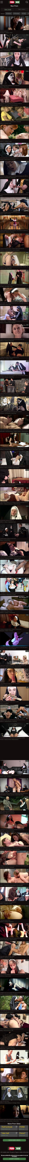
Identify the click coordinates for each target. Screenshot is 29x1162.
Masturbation (25, 431)
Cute (6, 976)
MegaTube (2, 1048)
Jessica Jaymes (10, 794)
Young (6, 322)
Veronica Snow (9, 431)
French (6, 1066)
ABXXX (2, 141)
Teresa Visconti (14, 105)
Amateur (6, 703)
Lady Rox (7, 105)
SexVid (1, 177)
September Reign (19, 794)
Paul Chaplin (16, 395)
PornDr (2, 159)
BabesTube (2, 1121)
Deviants (2, 32)
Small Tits (11, 377)
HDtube (2, 413)
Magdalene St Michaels (10, 885)
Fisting (6, 921)
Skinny (7, 813)
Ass (10, 304)
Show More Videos (14, 1140)
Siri (5, 268)
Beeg (1, 50)
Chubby (6, 903)
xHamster (2, 232)
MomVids (2, 304)
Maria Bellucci (8, 1102)
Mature (8, 232)
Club (24, 13)
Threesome (12, 612)
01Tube (2, 286)
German (7, 957)
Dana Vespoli (16, 467)
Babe (6, 1084)
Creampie (10, 68)
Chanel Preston (8, 449)
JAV (12, 1030)
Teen (5, 776)
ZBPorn (2, 105)
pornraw (14, 2)
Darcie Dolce (9, 1121)
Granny (12, 232)
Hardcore (14, 721)
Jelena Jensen (17, 431)
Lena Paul (13, 177)
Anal (10, 123)
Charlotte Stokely (9, 558)
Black (6, 522)
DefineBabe (3, 594)
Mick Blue (6, 939)
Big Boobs (9, 594)
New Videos (7, 9)
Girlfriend (12, 813)
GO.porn (2, 250)
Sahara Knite (7, 739)
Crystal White (6, 50)
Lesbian (7, 32)
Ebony (11, 1012)
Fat (7, 485)
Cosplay (12, 831)
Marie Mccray (17, 503)
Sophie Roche (8, 721)
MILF (11, 32)
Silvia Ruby (6, 87)
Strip (7, 648)
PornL (1, 776)
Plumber (16, 13)
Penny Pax (16, 1121)
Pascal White (8, 395)
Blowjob (10, 1084)
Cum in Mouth (15, 250)
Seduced (11, 340)
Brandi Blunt (18, 667)
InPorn (1, 703)
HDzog (1, 322)
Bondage (7, 286)
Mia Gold (9, 268)
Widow (9, 13)
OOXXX (2, 612)
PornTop (2, 867)
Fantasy (11, 630)
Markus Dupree (8, 467)
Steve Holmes (13, 939)
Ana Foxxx (15, 449)
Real (5, 576)
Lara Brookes (16, 849)
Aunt (7, 304)
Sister (6, 630)
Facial (9, 214)
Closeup (13, 1048)
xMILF (1, 68)
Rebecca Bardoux (8, 503)
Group (6, 123)
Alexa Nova (7, 159)
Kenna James (17, 558)
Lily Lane (13, 159)
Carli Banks (7, 177)
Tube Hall (8, 1134)
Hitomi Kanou (6, 1030)
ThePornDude (8, 1128)
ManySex (2, 358)
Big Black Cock (12, 522)
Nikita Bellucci (9, 849)
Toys (11, 286)
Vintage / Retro (16, 1102)
